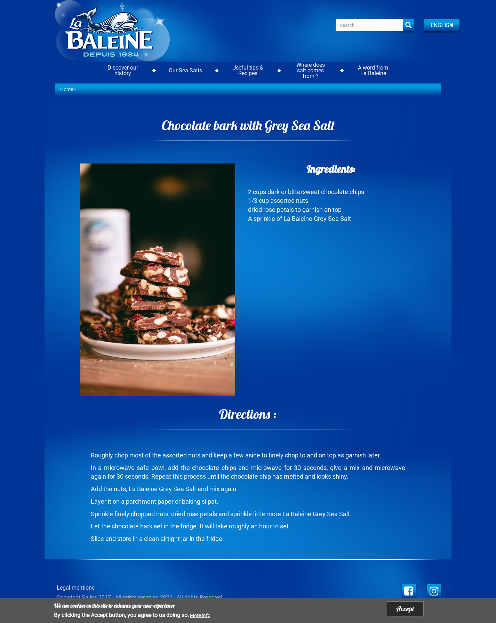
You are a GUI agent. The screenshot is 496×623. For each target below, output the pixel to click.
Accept (405, 610)
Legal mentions (76, 587)
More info (200, 616)
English (442, 25)
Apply (408, 25)
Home (66, 89)
